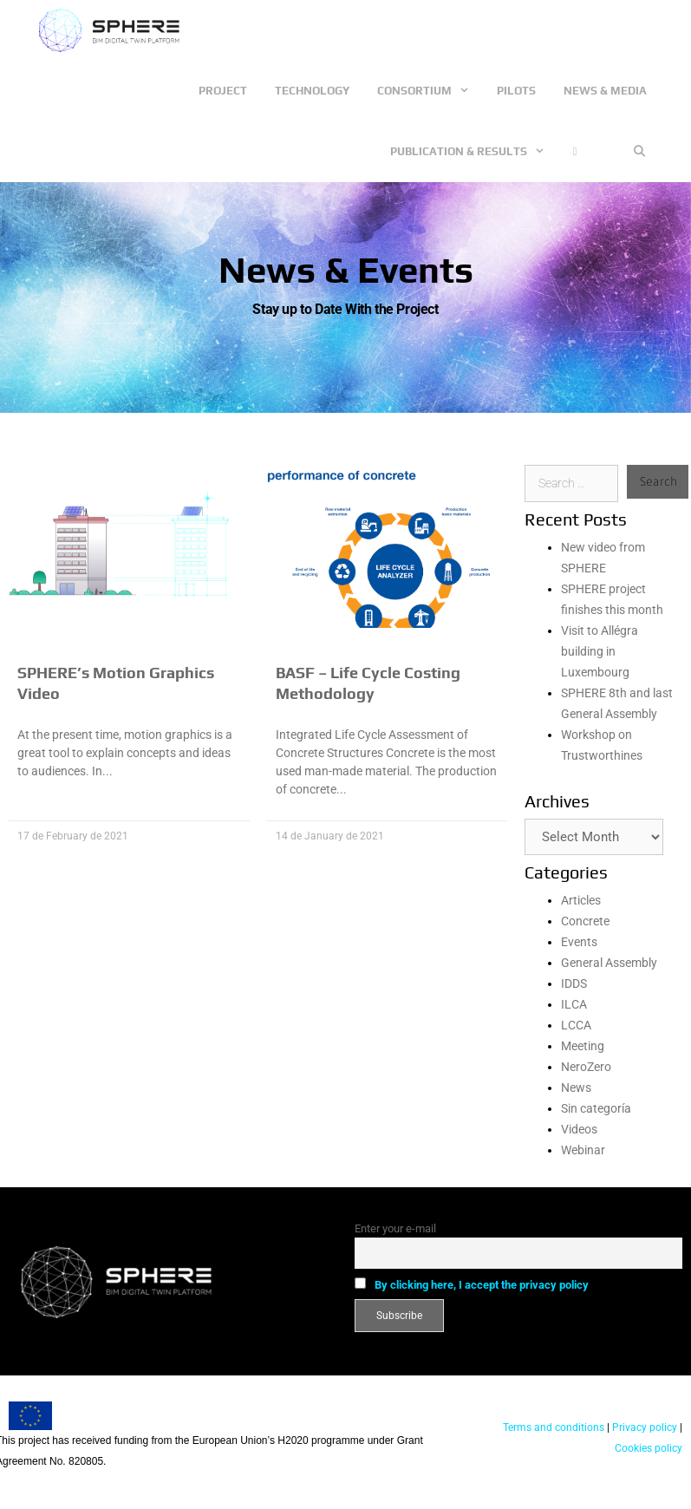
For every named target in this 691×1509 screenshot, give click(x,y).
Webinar (583, 1150)
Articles (581, 900)
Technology (312, 90)
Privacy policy (643, 1427)
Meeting (582, 1046)
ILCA (574, 1004)
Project (223, 90)
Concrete (585, 921)
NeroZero (586, 1067)
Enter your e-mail (395, 1228)
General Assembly (609, 963)
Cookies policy (648, 1448)
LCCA (576, 1025)
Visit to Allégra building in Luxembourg (599, 651)
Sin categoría (596, 1108)
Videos (579, 1129)
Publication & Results (474, 151)
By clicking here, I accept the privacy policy (482, 1284)
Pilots (516, 90)
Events (579, 942)
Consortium (430, 91)
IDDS (574, 983)
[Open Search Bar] (639, 151)
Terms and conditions (553, 1427)
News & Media (605, 90)
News (576, 1087)
